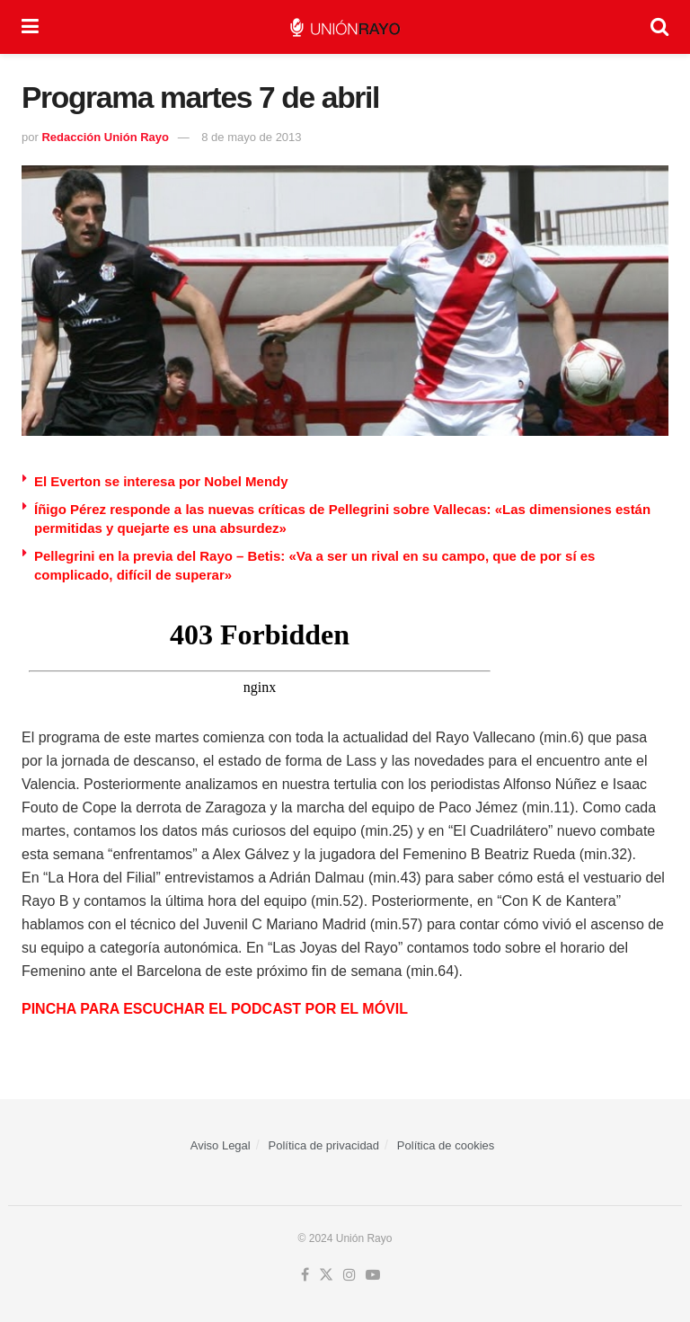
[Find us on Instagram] (349, 1275)
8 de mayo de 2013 (251, 137)
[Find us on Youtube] (373, 1275)
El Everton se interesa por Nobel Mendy (161, 481)
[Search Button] (659, 27)
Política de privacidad (324, 1145)
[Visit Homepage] (344, 27)
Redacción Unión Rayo (105, 137)
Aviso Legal (220, 1145)
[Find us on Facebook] (305, 1275)
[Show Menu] (30, 27)
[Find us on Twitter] (326, 1275)
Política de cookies (445, 1145)
